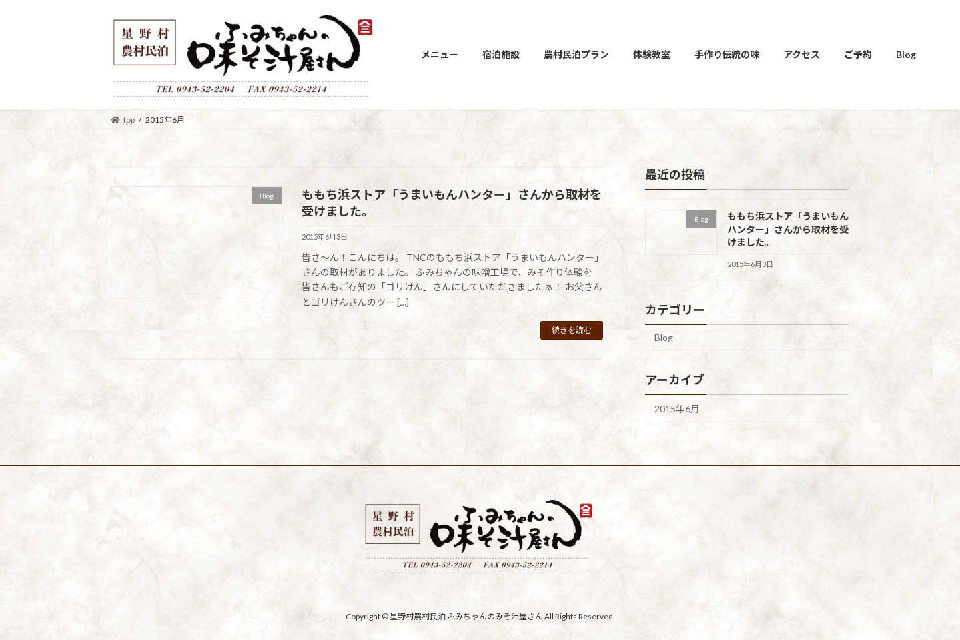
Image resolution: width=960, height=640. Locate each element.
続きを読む (572, 330)
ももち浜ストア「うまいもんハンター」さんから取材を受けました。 (787, 229)
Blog (663, 337)
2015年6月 (677, 408)
